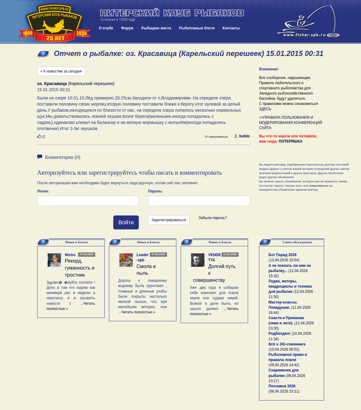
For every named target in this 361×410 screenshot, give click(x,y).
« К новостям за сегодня (61, 71)
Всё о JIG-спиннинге (287, 344)
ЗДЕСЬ (265, 109)
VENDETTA (214, 257)
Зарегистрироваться (168, 220)
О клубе (106, 28)
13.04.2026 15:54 (284, 260)
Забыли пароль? (213, 218)
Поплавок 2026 (282, 386)
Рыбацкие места (156, 28)
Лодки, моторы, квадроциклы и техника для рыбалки (290, 286)
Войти (126, 222)
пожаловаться (216, 136)
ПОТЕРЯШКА (291, 141)
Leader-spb (143, 257)
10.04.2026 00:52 (284, 349)
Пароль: (155, 191)
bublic (242, 136)
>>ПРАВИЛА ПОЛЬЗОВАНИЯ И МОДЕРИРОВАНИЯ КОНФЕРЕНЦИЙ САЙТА (290, 122)
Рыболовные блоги (197, 28)
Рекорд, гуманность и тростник (80, 268)
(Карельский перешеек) (76, 83)
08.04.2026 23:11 (284, 391)
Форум (127, 28)
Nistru (70, 255)
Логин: (43, 191)
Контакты (231, 28)
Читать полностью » (138, 312)
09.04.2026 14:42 (284, 365)
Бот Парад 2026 (283, 255)
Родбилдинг (280, 333)
